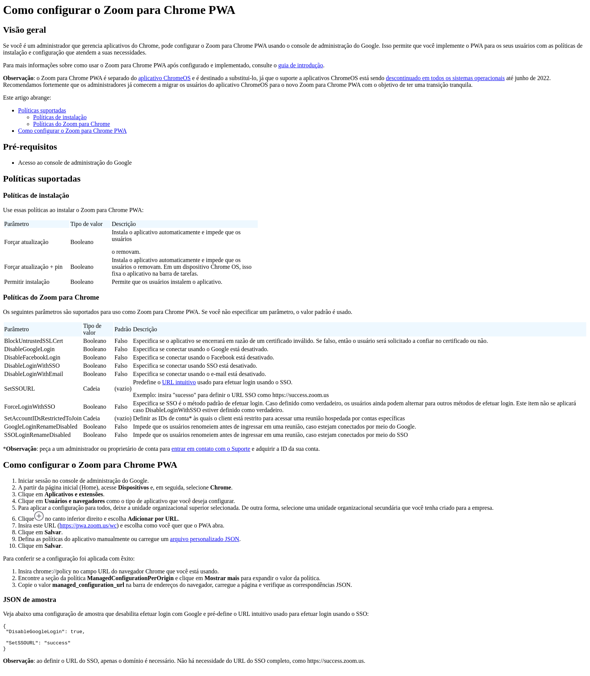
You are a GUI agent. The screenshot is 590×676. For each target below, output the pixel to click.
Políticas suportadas (42, 110)
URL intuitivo (179, 382)
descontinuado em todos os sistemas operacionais (445, 78)
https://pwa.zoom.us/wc (88, 525)
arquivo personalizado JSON (204, 539)
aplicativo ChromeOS (164, 78)
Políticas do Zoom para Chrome (71, 124)
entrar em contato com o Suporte (211, 449)
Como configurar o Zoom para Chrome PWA (72, 130)
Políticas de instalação (60, 117)
